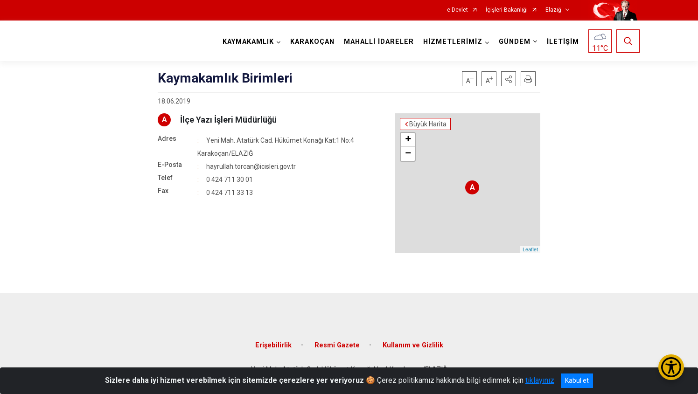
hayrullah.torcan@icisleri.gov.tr (251, 166)
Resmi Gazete (337, 345)
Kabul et (577, 380)
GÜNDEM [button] (514, 42)
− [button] (408, 154)
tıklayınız (539, 380)
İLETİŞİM (563, 42)
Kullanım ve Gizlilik (413, 345)
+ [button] (408, 140)
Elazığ (553, 10)
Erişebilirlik (273, 345)
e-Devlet (457, 10)
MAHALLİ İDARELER (379, 42)
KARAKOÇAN (312, 42)
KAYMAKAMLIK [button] (248, 42)
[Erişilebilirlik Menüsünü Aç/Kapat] (671, 367)
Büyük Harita (428, 124)
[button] (508, 78)
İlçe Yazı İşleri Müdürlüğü (228, 119)
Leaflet (530, 249)
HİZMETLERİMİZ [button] (452, 42)
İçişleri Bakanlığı (507, 10)
